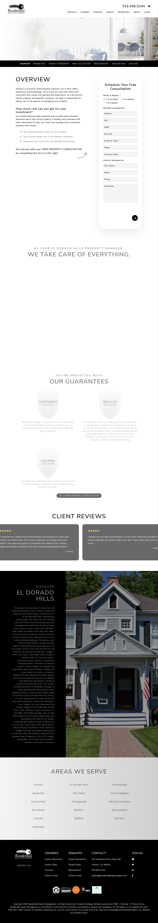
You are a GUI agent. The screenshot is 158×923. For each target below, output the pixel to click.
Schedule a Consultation (79, 48)
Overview (25, 64)
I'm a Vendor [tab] (112, 103)
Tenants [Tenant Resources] (97, 12)
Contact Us (24, 865)
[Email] (120, 172)
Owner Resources (53, 859)
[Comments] (120, 193)
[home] (16, 8)
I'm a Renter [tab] (128, 99)
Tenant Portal (75, 875)
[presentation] (121, 208)
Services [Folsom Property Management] (72, 12)
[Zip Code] (120, 133)
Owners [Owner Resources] (85, 12)
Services (49, 870)
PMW (115, 904)
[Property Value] (120, 154)
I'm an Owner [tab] (112, 99)
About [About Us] (137, 12)
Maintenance (101, 64)
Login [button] (147, 12)
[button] (147, 6)
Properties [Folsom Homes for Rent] (124, 12)
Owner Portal (51, 875)
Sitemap (125, 904)
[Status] (120, 147)
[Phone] (120, 179)
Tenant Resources (77, 859)
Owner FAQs (51, 865)
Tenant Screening (59, 64)
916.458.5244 (133, 6)
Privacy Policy (138, 904)
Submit (135, 218)
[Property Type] (120, 140)
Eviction (133, 64)
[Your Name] (120, 165)
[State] (120, 127)
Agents (110, 12)
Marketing (39, 64)
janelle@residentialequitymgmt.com (109, 875)
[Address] (120, 113)
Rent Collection (81, 64)
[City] (120, 120)
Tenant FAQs (74, 865)
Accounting (118, 64)
